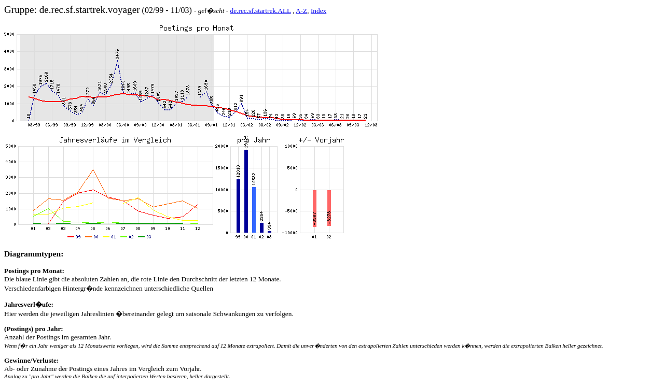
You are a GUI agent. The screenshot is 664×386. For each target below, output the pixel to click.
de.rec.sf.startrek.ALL (260, 11)
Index (318, 11)
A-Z (301, 11)
